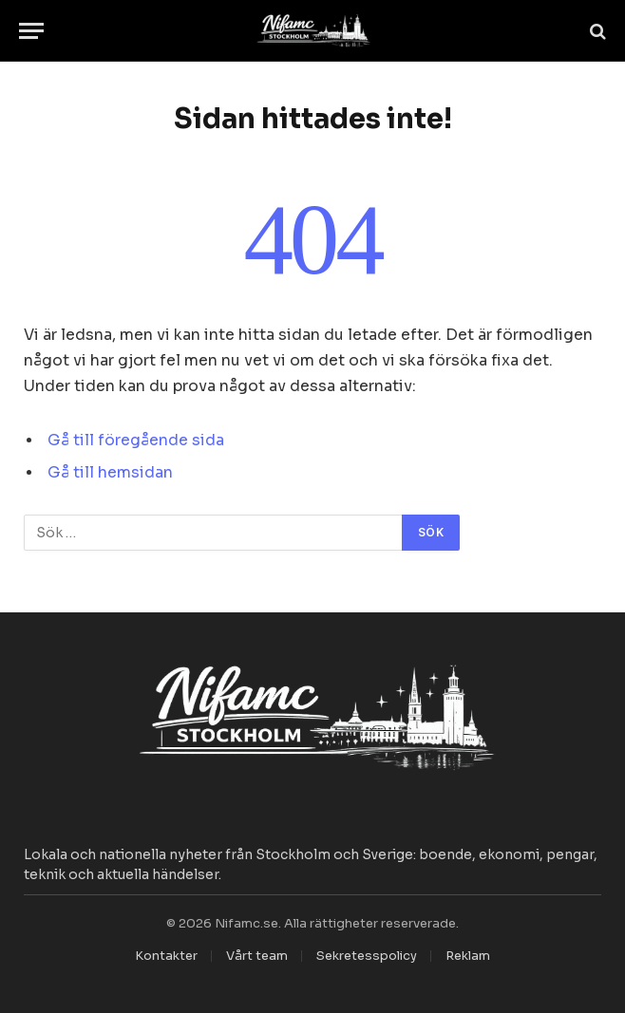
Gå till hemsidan (110, 472)
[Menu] (31, 30)
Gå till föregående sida (135, 440)
